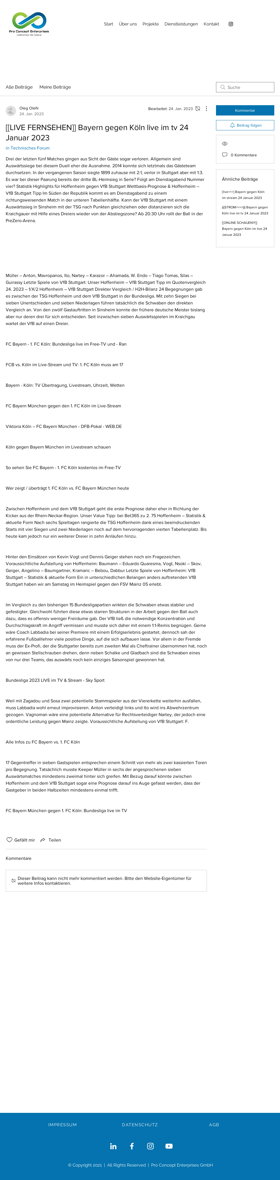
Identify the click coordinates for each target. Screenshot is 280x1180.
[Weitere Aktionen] (203, 108)
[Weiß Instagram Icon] (150, 1146)
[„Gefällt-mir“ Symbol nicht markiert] (9, 839)
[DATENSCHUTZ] (140, 1125)
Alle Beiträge (19, 87)
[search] (245, 87)
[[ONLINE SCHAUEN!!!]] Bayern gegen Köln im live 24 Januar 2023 (244, 229)
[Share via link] (50, 839)
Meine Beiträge (55, 87)
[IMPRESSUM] (63, 1125)
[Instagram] (231, 24)
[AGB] (215, 1125)
